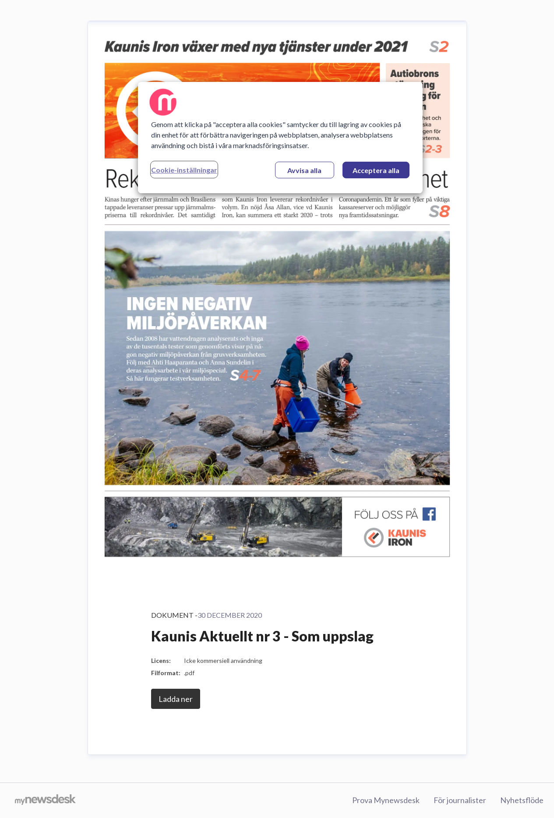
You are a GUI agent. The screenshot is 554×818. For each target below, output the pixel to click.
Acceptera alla (376, 170)
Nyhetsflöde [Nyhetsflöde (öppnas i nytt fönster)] (521, 800)
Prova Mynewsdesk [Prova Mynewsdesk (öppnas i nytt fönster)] (386, 800)
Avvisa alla (304, 170)
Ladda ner (176, 699)
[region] (280, 137)
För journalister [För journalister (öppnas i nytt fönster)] (460, 800)
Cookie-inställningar (184, 170)
